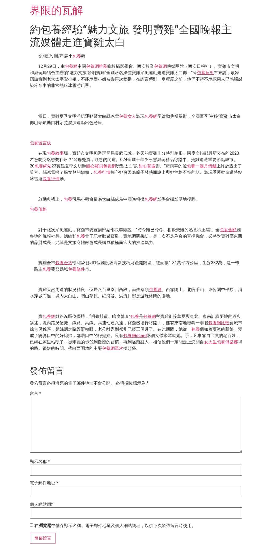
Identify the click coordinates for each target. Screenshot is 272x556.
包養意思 (205, 72)
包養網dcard (135, 335)
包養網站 (43, 166)
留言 (35, 393)
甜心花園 (147, 166)
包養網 (71, 66)
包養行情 (102, 172)
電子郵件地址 (44, 483)
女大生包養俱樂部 (221, 341)
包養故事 (55, 153)
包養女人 (127, 116)
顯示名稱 (40, 462)
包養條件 (76, 269)
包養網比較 (219, 322)
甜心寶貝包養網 (101, 166)
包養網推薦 (96, 66)
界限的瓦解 (56, 10)
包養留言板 (40, 142)
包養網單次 (112, 348)
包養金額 (228, 229)
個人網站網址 (42, 504)
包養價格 (38, 209)
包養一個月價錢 (201, 166)
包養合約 (63, 262)
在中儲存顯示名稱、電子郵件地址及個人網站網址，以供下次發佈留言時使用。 (115, 526)
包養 (77, 56)
